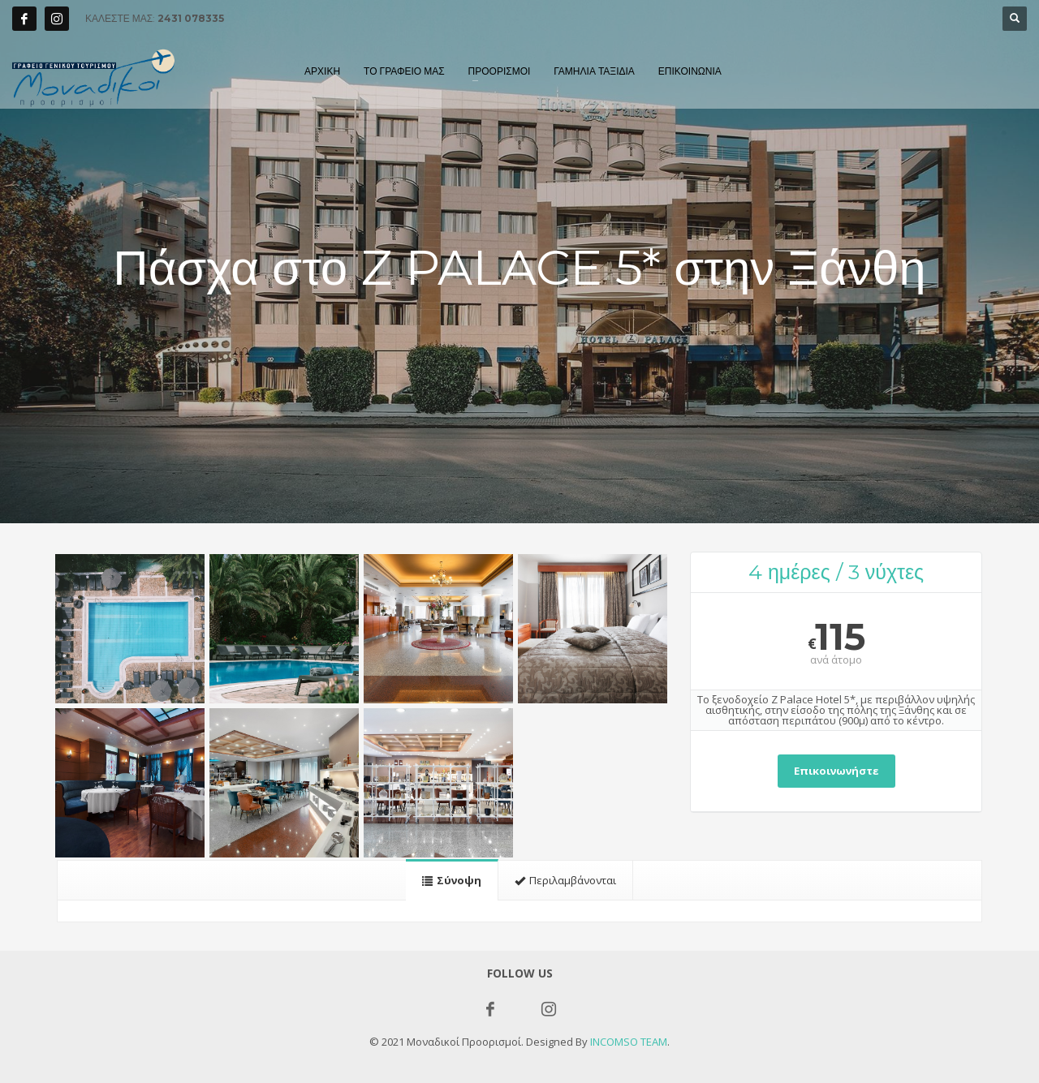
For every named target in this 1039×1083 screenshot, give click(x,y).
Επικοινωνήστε (836, 770)
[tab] (452, 879)
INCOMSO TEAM (628, 1041)
